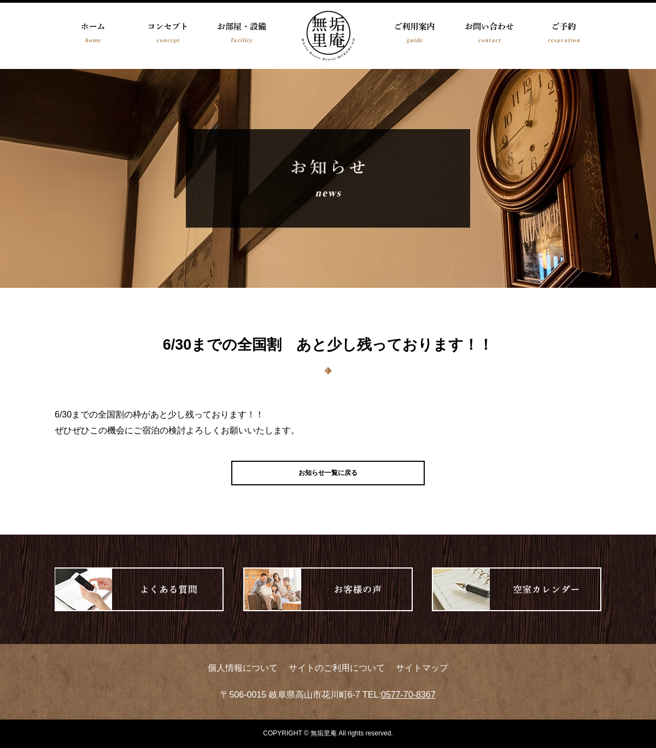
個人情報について (243, 667)
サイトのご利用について (337, 667)
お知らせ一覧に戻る (328, 473)
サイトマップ (422, 667)
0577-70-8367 (408, 694)
